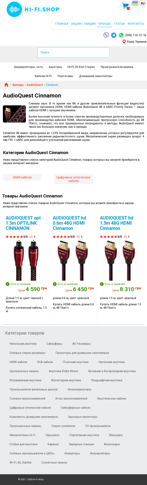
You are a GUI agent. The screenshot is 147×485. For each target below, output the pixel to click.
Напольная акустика (23, 343)
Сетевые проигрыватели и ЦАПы (32, 453)
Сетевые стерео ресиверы (27, 353)
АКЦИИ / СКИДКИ (83, 23)
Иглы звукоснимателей (71, 398)
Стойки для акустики (23, 444)
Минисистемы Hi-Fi (22, 435)
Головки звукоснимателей (27, 398)
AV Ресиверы (81, 343)
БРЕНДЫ (104, 23)
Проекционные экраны (25, 426)
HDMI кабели (22, 177)
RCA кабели (45, 362)
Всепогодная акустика (66, 380)
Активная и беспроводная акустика (111, 371)
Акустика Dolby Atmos (63, 371)
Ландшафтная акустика (106, 380)
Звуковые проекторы (82, 417)
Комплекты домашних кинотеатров (34, 417)
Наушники (52, 435)
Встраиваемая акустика (25, 380)
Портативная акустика (84, 435)
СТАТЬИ (119, 23)
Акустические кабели (111, 398)
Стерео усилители (63, 426)
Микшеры (116, 435)
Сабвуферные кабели (75, 407)
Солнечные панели (54, 462)
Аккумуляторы (100, 453)
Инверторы (72, 453)
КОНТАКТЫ (136, 23)
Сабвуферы (54, 343)
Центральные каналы (24, 371)
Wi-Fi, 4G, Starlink (20, 462)
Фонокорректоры (79, 389)
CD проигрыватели (98, 426)
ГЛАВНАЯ (61, 23)
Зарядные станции (81, 444)
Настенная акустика (111, 362)
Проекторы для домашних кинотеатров (82, 353)
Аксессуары (112, 444)
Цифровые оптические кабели (73, 179)
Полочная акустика (75, 362)
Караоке (53, 444)
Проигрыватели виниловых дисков (34, 389)
